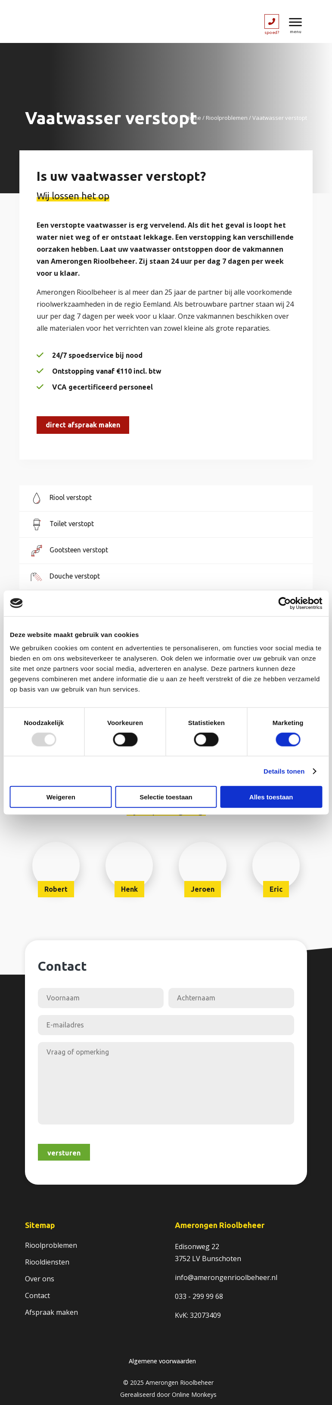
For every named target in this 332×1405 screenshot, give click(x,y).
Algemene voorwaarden (162, 1361)
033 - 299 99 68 (199, 1296)
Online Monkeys (194, 1394)
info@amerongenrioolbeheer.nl (226, 1277)
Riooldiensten (47, 1262)
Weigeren (61, 797)
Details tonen (284, 770)
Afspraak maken (51, 1312)
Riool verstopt (72, 497)
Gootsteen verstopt (80, 550)
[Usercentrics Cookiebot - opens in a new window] (284, 603)
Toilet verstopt (73, 523)
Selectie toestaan (166, 797)
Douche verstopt (75, 576)
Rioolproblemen (227, 118)
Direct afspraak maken (83, 425)
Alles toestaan (271, 797)
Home (193, 118)
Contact (37, 1295)
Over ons (39, 1278)
